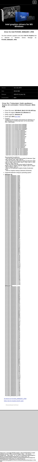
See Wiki (17, 116)
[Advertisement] (19, 64)
